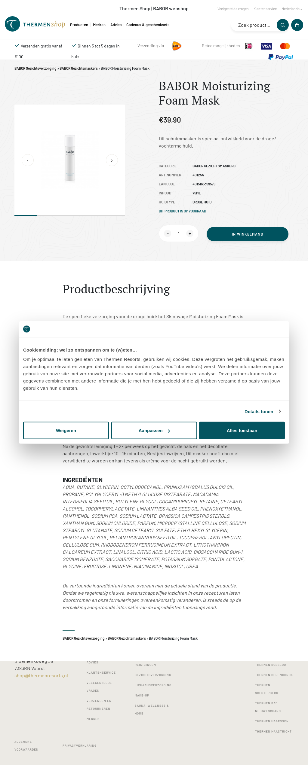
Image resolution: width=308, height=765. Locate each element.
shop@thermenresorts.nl (41, 675)
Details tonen (259, 411)
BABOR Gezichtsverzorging (35, 68)
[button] (28, 160)
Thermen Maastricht (273, 731)
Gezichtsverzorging (153, 675)
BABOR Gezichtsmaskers (79, 68)
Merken (99, 24)
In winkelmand (247, 234)
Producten (79, 24)
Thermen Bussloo (270, 664)
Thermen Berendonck (274, 675)
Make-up (142, 695)
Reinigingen (145, 664)
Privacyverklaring (80, 745)
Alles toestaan (242, 430)
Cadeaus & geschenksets (147, 24)
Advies (116, 24)
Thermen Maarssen (272, 721)
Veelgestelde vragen (233, 9)
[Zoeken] (283, 25)
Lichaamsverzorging (153, 685)
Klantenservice (265, 9)
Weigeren (66, 430)
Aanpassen (154, 430)
